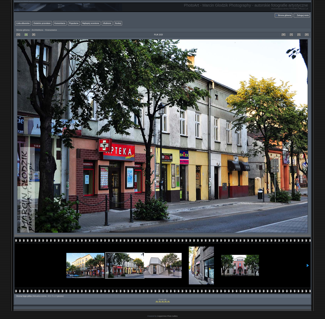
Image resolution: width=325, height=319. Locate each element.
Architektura (37, 30)
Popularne (74, 23)
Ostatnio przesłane (41, 23)
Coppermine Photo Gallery (167, 316)
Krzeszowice (51, 30)
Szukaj (118, 23)
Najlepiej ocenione (90, 23)
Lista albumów (23, 23)
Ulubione (107, 23)
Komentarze (59, 23)
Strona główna (284, 15)
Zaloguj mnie (303, 15)
